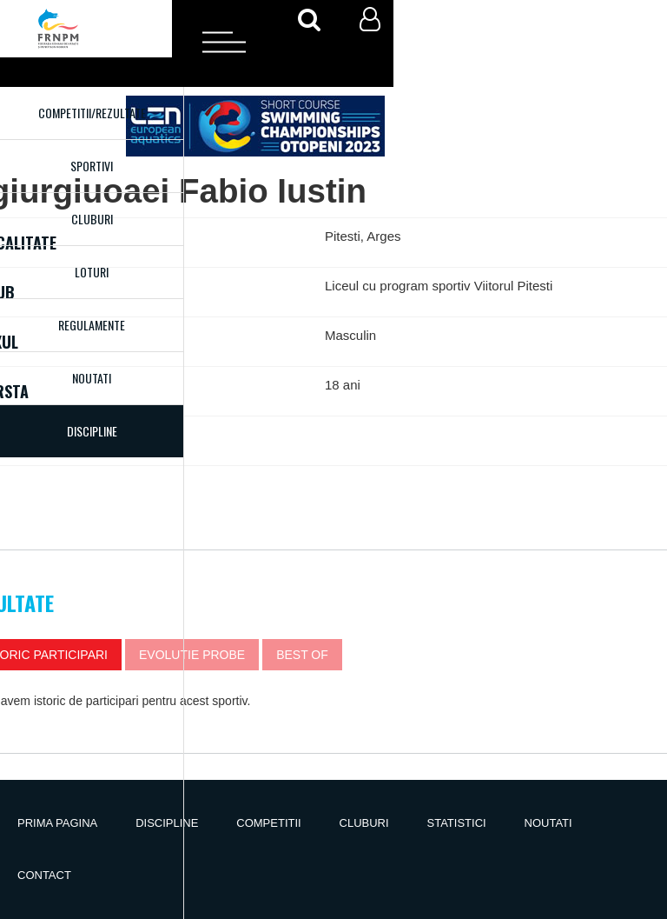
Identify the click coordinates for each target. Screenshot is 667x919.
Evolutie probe (192, 655)
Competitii (268, 822)
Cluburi (92, 219)
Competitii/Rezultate (92, 112)
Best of (302, 655)
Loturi (92, 272)
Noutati (91, 378)
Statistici (456, 822)
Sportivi (91, 165)
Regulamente (91, 325)
